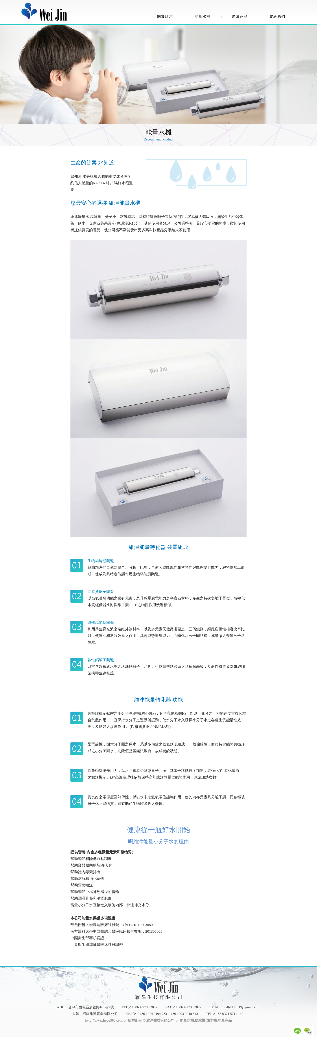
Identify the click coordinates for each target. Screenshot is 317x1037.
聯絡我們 (277, 16)
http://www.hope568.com (104, 1020)
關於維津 (165, 16)
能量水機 (202, 16)
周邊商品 (240, 16)
